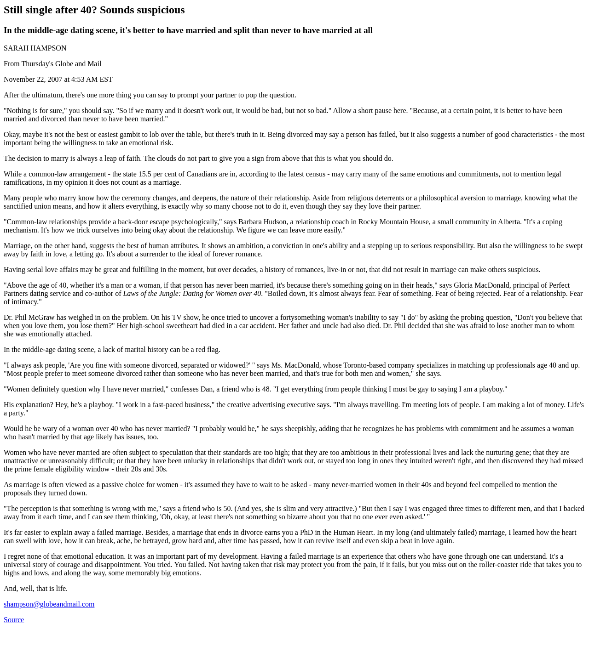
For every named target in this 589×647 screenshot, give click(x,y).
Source (14, 620)
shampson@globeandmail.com (49, 604)
